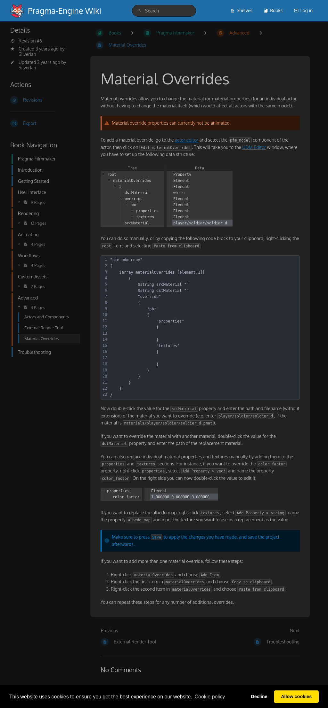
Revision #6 (26, 40)
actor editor (186, 140)
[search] (164, 11)
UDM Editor (254, 147)
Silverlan (27, 54)
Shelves (241, 10)
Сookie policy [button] (209, 696)
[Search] (139, 10)
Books (273, 10)
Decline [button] (259, 696)
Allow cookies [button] (296, 696)
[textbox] (203, 327)
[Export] (45, 123)
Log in (303, 10)
